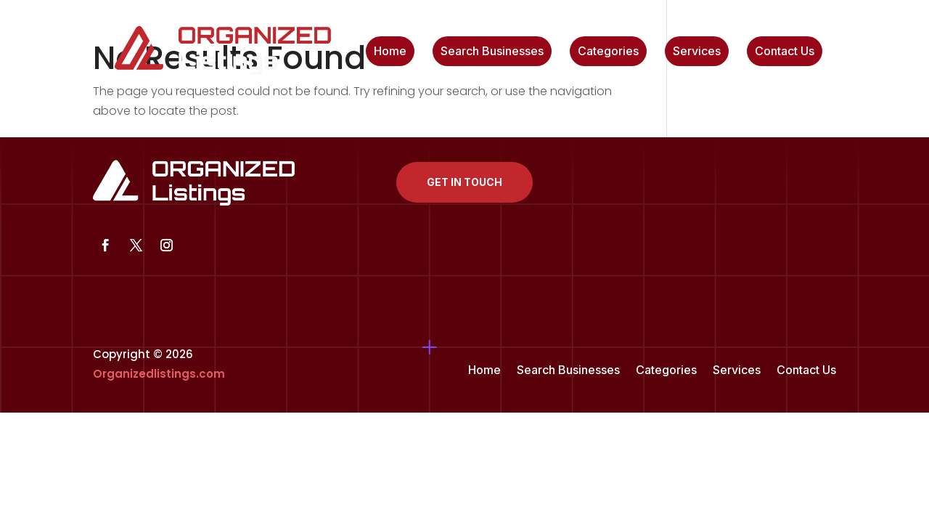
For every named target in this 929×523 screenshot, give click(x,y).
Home (390, 52)
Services (697, 52)
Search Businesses (492, 52)
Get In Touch (464, 182)
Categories (608, 52)
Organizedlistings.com (159, 373)
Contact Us (784, 52)
